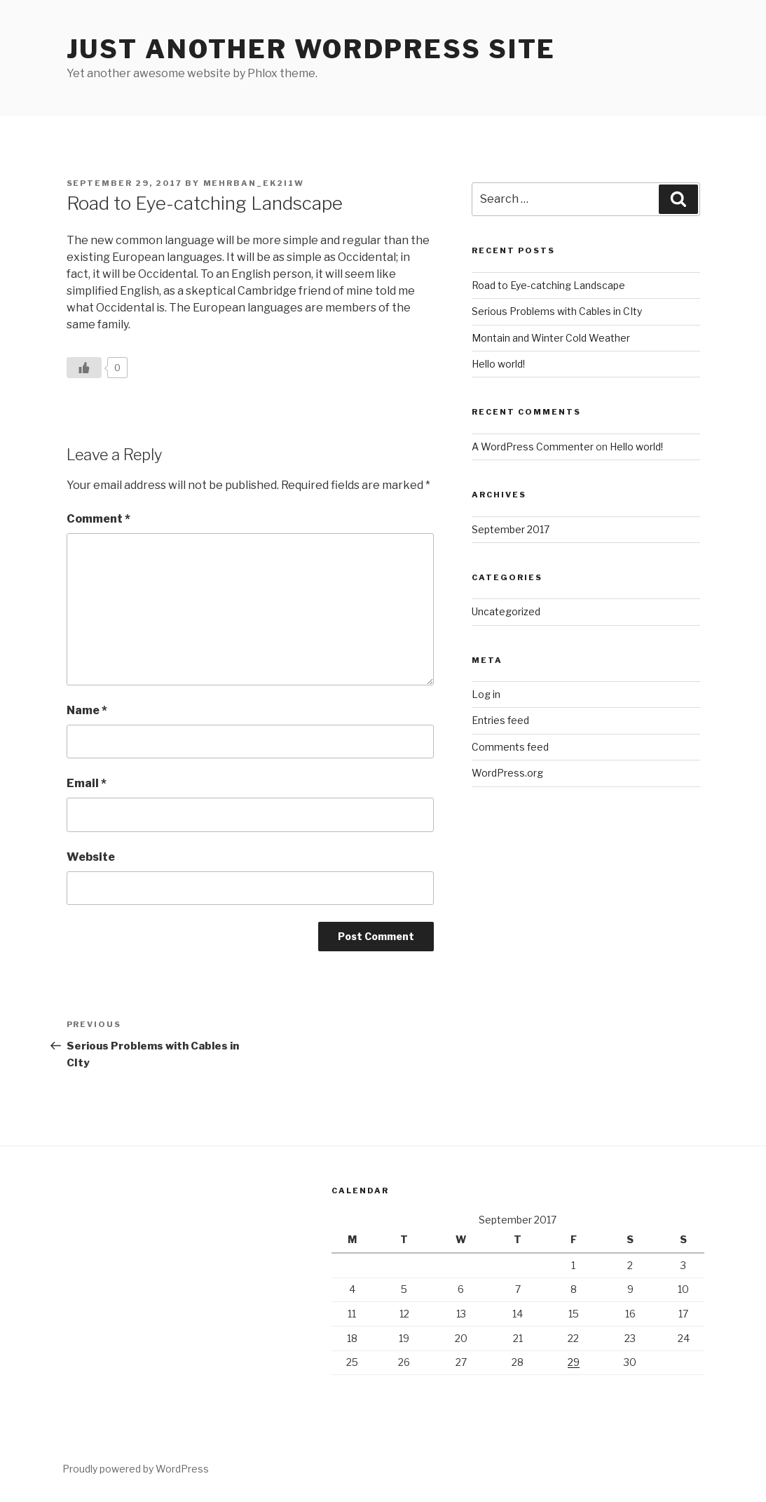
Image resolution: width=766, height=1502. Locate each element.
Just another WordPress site (311, 49)
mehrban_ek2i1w (254, 183)
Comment (98, 518)
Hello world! (498, 364)
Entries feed (500, 720)
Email (87, 783)
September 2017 (510, 529)
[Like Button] (84, 367)
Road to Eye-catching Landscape (548, 285)
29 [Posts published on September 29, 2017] (574, 1362)
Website (91, 857)
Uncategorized (506, 611)
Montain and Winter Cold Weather (551, 338)
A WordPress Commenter (533, 446)
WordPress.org (507, 773)
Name (87, 710)
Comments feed (510, 747)
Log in (486, 694)
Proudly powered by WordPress (135, 1469)
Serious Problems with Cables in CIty (557, 311)
